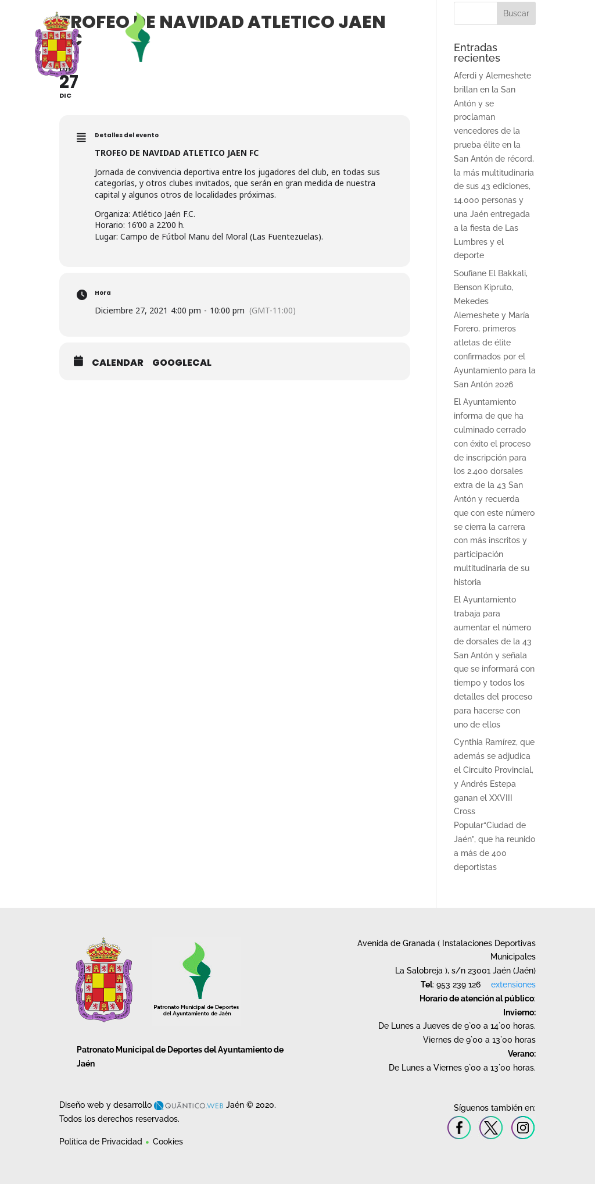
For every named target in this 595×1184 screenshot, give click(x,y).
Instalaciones (283, 37)
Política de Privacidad (100, 1141)
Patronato (234, 37)
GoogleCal (182, 363)
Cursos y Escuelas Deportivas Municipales (377, 37)
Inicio (206, 37)
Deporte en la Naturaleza (486, 37)
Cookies (168, 1141)
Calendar (118, 363)
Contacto (540, 37)
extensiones (513, 984)
